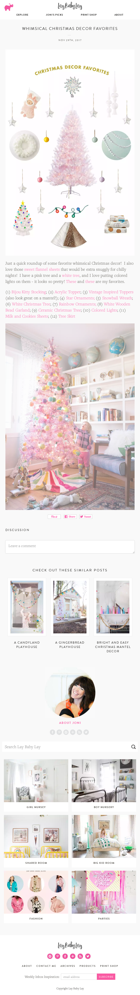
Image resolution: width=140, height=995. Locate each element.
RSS (79, 732)
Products (88, 966)
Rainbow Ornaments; (77, 304)
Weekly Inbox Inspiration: (42, 976)
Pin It (54, 517)
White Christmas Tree (31, 304)
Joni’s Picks (54, 15)
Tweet (86, 517)
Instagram (66, 732)
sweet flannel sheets (42, 269)
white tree (71, 275)
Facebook (52, 732)
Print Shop (89, 15)
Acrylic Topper (67, 291)
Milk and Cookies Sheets (26, 316)
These (71, 281)
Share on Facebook (70, 517)
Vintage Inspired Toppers (111, 291)
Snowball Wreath (117, 297)
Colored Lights (104, 310)
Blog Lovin (72, 732)
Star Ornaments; (80, 297)
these (90, 281)
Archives (67, 966)
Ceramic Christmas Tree (59, 310)
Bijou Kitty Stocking (28, 291)
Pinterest (59, 732)
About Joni (70, 723)
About (119, 15)
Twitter (86, 732)
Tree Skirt (66, 316)
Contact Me (46, 966)
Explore (22, 15)
